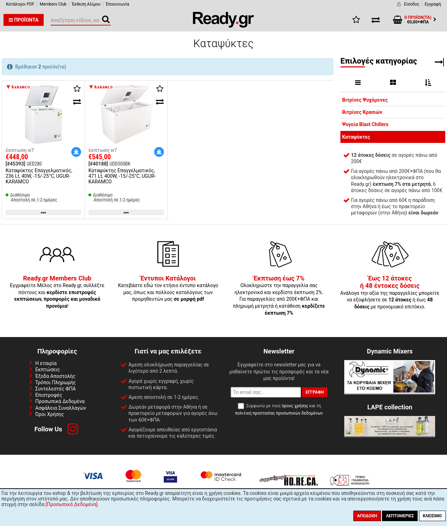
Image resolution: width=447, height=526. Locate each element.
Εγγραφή (433, 4)
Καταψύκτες (356, 137)
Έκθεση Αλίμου (86, 4)
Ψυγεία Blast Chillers (365, 124)
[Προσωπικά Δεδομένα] (72, 504)
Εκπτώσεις (47, 369)
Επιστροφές (48, 395)
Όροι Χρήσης (49, 414)
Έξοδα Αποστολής (55, 376)
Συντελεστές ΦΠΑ (55, 389)
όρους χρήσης (295, 405)
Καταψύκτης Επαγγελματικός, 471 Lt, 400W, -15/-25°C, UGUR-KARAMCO (122, 176)
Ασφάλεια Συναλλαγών (60, 408)
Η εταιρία (46, 363)
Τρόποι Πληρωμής (55, 382)
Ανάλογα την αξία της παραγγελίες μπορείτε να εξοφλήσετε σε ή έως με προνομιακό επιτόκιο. (390, 292)
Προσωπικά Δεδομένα (60, 401)
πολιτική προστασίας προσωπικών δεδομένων (279, 413)
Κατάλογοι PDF (20, 4)
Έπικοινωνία (117, 4)
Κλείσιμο (432, 515)
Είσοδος (411, 4)
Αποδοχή (367, 515)
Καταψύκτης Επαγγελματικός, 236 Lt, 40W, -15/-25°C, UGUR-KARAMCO (39, 176)
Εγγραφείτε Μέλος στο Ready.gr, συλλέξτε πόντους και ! (57, 292)
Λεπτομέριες (400, 515)
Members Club (52, 4)
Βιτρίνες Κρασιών (362, 112)
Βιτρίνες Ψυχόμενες (365, 100)
